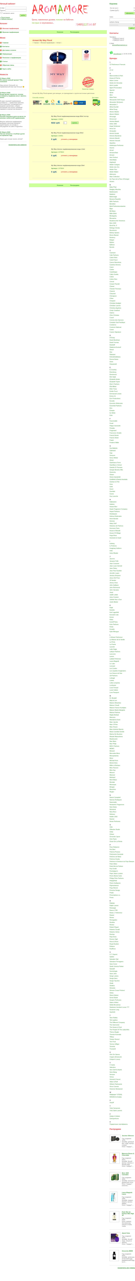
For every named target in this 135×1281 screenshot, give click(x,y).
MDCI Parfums (114, 746)
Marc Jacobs (114, 722)
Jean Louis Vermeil (116, 566)
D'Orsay (112, 337)
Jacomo (112, 558)
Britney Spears (114, 232)
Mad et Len (113, 700)
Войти (23, 15)
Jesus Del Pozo (115, 578)
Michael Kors (114, 760)
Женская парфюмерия (10, 28)
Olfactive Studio (115, 829)
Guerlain (112, 491)
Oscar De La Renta (116, 841)
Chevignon (113, 296)
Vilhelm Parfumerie (116, 1084)
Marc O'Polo (114, 724)
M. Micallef (113, 698)
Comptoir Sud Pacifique (117, 322)
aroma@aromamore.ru (119, 45)
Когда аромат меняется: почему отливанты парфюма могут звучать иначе (13, 95)
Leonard (112, 666)
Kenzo (112, 617)
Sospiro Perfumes (115, 1000)
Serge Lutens (114, 976)
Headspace (113, 514)
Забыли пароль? (6, 19)
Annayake (113, 131)
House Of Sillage (115, 533)
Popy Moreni (114, 888)
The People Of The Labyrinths (119, 1029)
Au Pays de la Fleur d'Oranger (119, 179)
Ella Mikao (113, 386)
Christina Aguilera (115, 308)
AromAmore (117, 54)
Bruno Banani (114, 235)
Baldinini (112, 194)
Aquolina (112, 143)
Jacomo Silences (128, 1135)
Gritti (111, 486)
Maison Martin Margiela (117, 710)
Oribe (111, 832)
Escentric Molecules (116, 403)
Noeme (112, 819)
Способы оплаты (38, 97)
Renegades (113, 920)
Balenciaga (113, 196)
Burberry (112, 237)
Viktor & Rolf (114, 1081)
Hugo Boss (113, 535)
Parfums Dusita (115, 859)
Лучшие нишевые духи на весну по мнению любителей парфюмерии (13, 117)
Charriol (112, 291)
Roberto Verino (114, 932)
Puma (111, 897)
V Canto (112, 1065)
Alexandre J (113, 104)
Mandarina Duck (115, 719)
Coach (112, 317)
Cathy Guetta (114, 274)
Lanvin (112, 656)
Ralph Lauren (114, 905)
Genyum (112, 455)
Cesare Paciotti (115, 284)
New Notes (113, 807)
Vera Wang (113, 1072)
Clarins (112, 313)
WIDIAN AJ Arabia (115, 1097)
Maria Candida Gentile (117, 731)
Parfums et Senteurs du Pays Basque (122, 861)
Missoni (112, 772)
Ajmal (111, 92)
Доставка (95, 97)
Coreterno (113, 325)
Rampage (113, 908)
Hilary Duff (113, 523)
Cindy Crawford (115, 310)
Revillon (112, 922)
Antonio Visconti (115, 140)
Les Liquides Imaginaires (118, 671)
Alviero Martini (114, 112)
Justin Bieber (114, 602)
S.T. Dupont (113, 954)
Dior (111, 352)
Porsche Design (115, 890)
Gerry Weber (114, 458)
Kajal (111, 607)
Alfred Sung (113, 109)
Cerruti (112, 281)
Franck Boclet (114, 435)
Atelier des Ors (114, 167)
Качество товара (88, 89)
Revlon (112, 925)
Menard (112, 751)
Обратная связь (8, 65)
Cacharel (112, 253)
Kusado (112, 629)
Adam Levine (114, 80)
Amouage (113, 116)
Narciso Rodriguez (116, 800)
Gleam (112, 474)
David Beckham (115, 340)
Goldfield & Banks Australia (118, 479)
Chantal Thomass (115, 289)
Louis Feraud (114, 687)
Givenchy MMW (127, 1251)
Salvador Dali (114, 959)
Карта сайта (6, 69)
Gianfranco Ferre (115, 462)
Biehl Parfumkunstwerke (117, 206)
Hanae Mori (113, 506)
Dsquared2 (113, 364)
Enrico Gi (113, 396)
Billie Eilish (113, 213)
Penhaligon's (114, 871)
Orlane (112, 834)
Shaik (111, 983)
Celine (112, 277)
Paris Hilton (113, 864)
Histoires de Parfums (116, 526)
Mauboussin (113, 739)
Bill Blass (113, 211)
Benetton (112, 204)
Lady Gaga (113, 649)
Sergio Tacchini (114, 981)
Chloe (111, 298)
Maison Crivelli (114, 705)
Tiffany (112, 1037)
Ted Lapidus (113, 1020)
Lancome (113, 654)
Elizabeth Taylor (115, 381)
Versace (112, 1074)
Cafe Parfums (114, 255)
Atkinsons (113, 174)
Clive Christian (114, 315)
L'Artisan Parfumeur (116, 637)
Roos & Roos (114, 941)
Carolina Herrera (115, 265)
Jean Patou (113, 568)
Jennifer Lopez (114, 573)
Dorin (111, 361)
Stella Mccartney (115, 1005)
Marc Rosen (113, 727)
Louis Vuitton (114, 690)
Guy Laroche (114, 496)
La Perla (112, 642)
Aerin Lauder (114, 85)
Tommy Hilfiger (114, 1044)
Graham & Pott (114, 482)
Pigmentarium (114, 885)
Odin (111, 827)
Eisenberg (113, 372)
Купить (74, 123)
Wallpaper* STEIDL (116, 1094)
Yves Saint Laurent (116, 1110)
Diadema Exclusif (115, 347)
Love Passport (114, 692)
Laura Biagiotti (114, 661)
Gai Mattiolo (113, 448)
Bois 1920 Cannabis (125, 1173)
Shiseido (112, 988)
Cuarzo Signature (115, 332)
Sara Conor (113, 964)
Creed (112, 329)
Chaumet (113, 293)
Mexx (111, 758)
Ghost (111, 460)
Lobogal (112, 678)
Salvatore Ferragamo (116, 961)
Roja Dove (113, 937)
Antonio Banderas (115, 136)
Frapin (112, 440)
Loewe (112, 680)
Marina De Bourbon (116, 734)
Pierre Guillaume (115, 883)
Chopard (112, 301)
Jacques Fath (114, 561)
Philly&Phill (113, 880)
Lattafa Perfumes (115, 659)
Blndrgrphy (113, 216)
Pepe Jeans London (116, 873)
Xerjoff (112, 1102)
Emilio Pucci (114, 391)
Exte (111, 415)
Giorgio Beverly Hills (116, 470)
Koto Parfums (114, 624)
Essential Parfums (115, 405)
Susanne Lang (114, 1009)
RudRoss (113, 949)
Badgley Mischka (115, 189)
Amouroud (113, 119)
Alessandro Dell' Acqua (117, 100)
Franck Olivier (114, 438)
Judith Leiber (114, 595)
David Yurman (114, 342)
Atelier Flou (113, 169)
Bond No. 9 (113, 225)
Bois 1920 (113, 223)
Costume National (115, 327)
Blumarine (113, 218)
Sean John (113, 973)
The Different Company (117, 1022)
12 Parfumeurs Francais (117, 64)
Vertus (112, 1077)
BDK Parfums (114, 201)
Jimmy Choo (114, 582)
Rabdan (112, 903)
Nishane (112, 814)
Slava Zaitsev (114, 995)
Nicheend (113, 809)
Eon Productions (115, 398)
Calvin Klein (113, 257)
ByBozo (112, 244)
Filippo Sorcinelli (115, 426)
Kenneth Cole (114, 615)
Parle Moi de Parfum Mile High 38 (128, 1213)
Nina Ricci (113, 812)
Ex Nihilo (112, 413)
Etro (111, 408)
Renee (112, 917)
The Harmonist (114, 1025)
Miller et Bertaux (115, 765)
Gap (111, 453)
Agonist (112, 90)
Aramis (112, 148)
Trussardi (113, 1049)
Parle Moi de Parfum (116, 866)
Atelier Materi (114, 172)
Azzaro (112, 181)
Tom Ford (113, 1041)
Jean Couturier (114, 563)
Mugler (112, 792)
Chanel (112, 286)
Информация (7, 54)
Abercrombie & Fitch (116, 75)
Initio (111, 550)
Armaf (111, 150)
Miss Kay (113, 770)
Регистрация (5, 17)
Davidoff (112, 345)
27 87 (111, 70)
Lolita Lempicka (115, 683)
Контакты (5, 46)
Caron (112, 267)
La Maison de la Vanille (117, 639)
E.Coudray (113, 369)
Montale (112, 782)
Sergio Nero (113, 978)
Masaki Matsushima (116, 736)
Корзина (113, 4)
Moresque (113, 784)
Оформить (130, 13)
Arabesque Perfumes (116, 145)
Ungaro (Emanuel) (116, 1057)
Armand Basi (114, 152)
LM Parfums (113, 675)
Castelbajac (113, 272)
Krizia (111, 627)
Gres (111, 484)
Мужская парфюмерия (10, 32)
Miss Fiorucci (114, 768)
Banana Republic (115, 199)
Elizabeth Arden (115, 379)
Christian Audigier (115, 303)
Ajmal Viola (126, 1233)
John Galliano (114, 585)
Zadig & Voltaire (115, 1116)
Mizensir (112, 775)
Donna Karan (114, 359)
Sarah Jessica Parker (117, 966)
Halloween (113, 502)
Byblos (112, 242)
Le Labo (112, 663)
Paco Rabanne (114, 847)
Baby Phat (113, 187)
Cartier (112, 269)
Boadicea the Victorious (117, 220)
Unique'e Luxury (115, 1059)
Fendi (111, 423)
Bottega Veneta (115, 228)
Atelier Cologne (115, 164)
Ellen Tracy (113, 389)
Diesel (112, 349)
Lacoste (112, 647)
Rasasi (112, 915)
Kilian (111, 619)
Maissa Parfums (115, 712)
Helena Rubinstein (116, 516)
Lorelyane (113, 685)
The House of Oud (116, 1027)
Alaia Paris (113, 97)
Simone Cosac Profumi (117, 990)
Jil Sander (113, 580)
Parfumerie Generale (116, 854)
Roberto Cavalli (115, 929)
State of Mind (114, 1002)
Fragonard (113, 430)
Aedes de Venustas (116, 83)
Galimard (113, 450)
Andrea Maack (114, 121)
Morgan (112, 787)
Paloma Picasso (115, 852)
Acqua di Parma (115, 78)
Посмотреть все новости (18, 145)
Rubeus (112, 946)
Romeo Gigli (114, 939)
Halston (112, 504)
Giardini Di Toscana (116, 467)
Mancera (112, 717)
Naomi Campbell (115, 797)
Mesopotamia (114, 756)
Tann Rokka (113, 1017)
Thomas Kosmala (115, 1034)
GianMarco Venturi (116, 465)
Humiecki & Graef (115, 538)
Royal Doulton (114, 944)
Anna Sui (113, 128)
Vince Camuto (114, 1086)
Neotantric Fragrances (117, 804)
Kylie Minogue (114, 631)
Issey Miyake (114, 553)
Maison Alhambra (115, 703)
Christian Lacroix (115, 305)
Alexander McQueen (116, 102)
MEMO (112, 748)
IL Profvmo (113, 546)
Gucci (111, 489)
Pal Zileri (112, 849)
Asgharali (113, 162)
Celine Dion (113, 279)
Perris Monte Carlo (116, 876)
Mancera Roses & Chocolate (128, 1154)
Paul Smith (113, 868)
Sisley (111, 993)
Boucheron (113, 230)
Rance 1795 (113, 910)
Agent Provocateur (116, 88)
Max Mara (113, 741)
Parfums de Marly (115, 856)
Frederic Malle (114, 442)
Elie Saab (113, 377)
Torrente (112, 1046)
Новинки (60, 32)
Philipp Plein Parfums (117, 878)
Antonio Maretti (114, 138)
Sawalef (112, 969)
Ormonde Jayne (115, 836)
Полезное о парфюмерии (11, 57)
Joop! (111, 592)
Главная (5, 43)
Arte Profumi (114, 157)
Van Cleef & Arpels (116, 1069)
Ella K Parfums (114, 384)
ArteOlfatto (113, 160)
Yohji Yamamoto (115, 1108)
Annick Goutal (114, 133)
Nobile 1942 (113, 816)
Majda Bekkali (114, 715)
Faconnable (113, 421)
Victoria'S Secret (115, 1079)
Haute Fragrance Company (118, 509)
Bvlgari (112, 240)
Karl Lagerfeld (114, 612)
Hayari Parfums (115, 511)
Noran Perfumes (115, 821)
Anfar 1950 (113, 124)
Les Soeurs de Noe (116, 673)
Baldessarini (114, 192)
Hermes (112, 521)
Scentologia (113, 971)
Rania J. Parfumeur (116, 912)
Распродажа (74, 32)
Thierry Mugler (114, 1032)
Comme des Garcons (116, 320)
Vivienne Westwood (116, 1089)
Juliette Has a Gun (116, 599)
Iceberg (112, 543)
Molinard (112, 777)
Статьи (5, 61)
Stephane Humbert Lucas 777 (119, 1007)
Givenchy (113, 472)
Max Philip (113, 743)
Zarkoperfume (114, 1118)
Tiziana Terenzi (114, 1039)
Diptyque (112, 354)
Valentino (113, 1067)
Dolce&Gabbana (115, 357)
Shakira (112, 985)
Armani (58, 43)
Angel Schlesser (115, 126)
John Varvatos (114, 590)
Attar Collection (115, 176)
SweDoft (112, 1012)
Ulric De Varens (115, 1054)
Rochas (112, 934)
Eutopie (112, 410)
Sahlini (112, 957)
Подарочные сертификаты (119, 1124)
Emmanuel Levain (115, 393)
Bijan (111, 208)
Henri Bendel (114, 518)
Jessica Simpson (115, 575)
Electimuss (113, 374)
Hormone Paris (114, 528)
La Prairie (113, 644)
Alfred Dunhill (114, 107)
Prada (111, 892)
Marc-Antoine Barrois (116, 729)
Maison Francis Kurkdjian (118, 707)
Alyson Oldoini (114, 114)
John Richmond (115, 587)
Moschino (113, 789)
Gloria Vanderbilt (115, 477)
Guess (112, 494)
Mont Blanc (113, 780)
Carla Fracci (113, 260)
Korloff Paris (114, 622)
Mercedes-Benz (115, 753)
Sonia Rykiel (114, 997)
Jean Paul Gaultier (116, 570)
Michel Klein (113, 763)
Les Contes (113, 668)
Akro (111, 95)
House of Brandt (115, 530)
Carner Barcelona (115, 262)
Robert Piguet (114, 927)
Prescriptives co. (115, 895)
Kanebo (112, 610)
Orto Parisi (113, 839)
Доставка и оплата (9, 50)
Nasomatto (113, 802)
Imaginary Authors (115, 548)
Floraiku (112, 428)
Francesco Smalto (115, 433)
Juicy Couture (114, 597)
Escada (112, 401)
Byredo (112, 247)
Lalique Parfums (115, 651)
